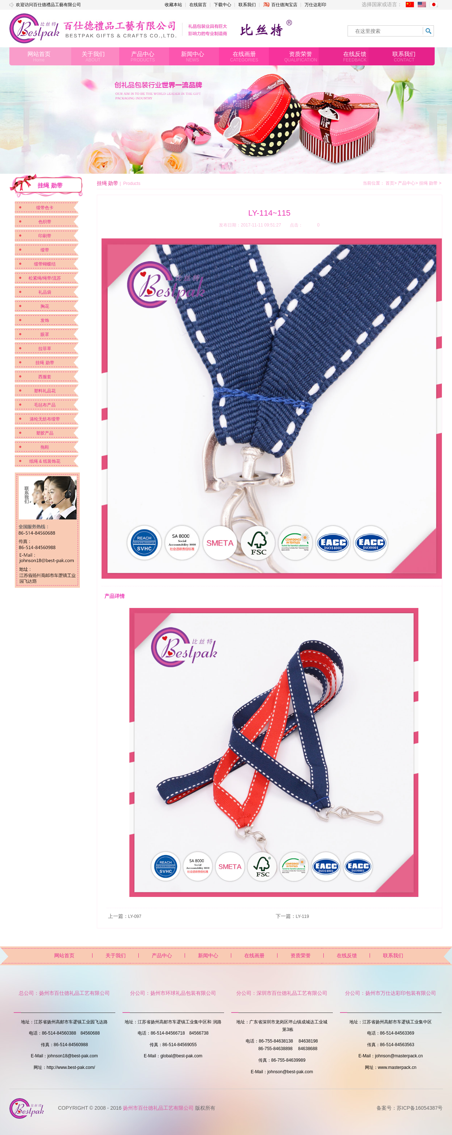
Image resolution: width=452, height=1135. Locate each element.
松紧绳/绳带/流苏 (45, 278)
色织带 (44, 221)
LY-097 (135, 916)
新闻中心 (208, 955)
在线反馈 (347, 955)
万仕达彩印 (315, 4)
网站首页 (64, 955)
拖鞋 (44, 447)
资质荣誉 (300, 955)
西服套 (44, 376)
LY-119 (302, 916)
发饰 (44, 320)
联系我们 (247, 4)
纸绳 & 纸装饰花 (45, 461)
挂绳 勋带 (44, 362)
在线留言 (198, 4)
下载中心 (222, 4)
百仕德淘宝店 (280, 4)
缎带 (44, 250)
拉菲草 (44, 348)
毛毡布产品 (45, 404)
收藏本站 (173, 4)
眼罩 (44, 334)
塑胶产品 (44, 433)
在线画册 (254, 955)
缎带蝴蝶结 (45, 264)
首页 (390, 183)
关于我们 (116, 955)
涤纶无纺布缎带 (45, 419)
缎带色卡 (44, 207)
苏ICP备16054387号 (420, 1108)
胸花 (44, 306)
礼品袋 (44, 292)
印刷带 (44, 235)
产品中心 (408, 183)
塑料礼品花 (45, 390)
